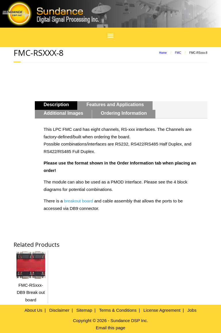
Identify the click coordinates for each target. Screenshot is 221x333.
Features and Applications (115, 104)
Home (163, 52)
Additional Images (63, 113)
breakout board (78, 200)
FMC (178, 52)
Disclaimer (59, 310)
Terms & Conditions (117, 310)
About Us (33, 310)
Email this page (110, 327)
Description (56, 104)
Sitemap (84, 310)
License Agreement (161, 310)
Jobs (192, 310)
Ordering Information (124, 113)
